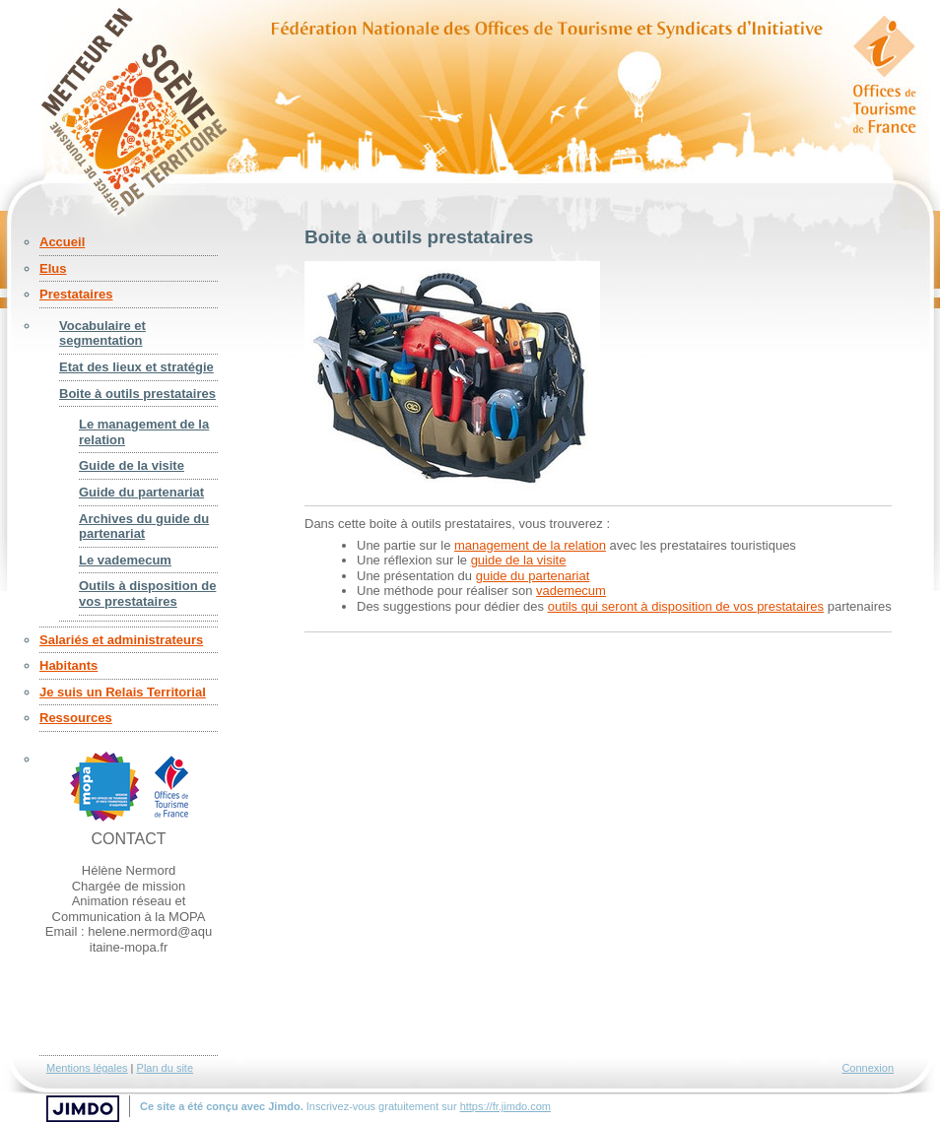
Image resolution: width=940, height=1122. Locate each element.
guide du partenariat (533, 575)
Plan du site (165, 1068)
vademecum (571, 590)
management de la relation (530, 545)
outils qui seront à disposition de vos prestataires (686, 606)
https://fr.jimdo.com (505, 1106)
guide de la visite (519, 560)
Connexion (867, 1068)
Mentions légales (87, 1068)
